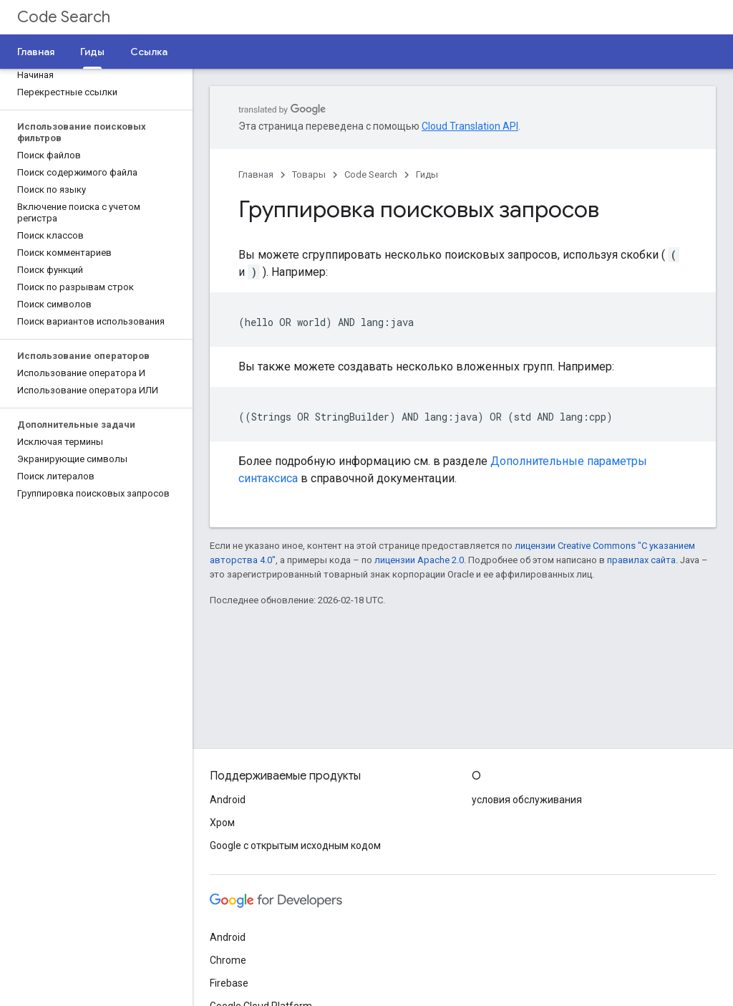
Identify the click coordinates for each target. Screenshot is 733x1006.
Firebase (229, 983)
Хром (222, 822)
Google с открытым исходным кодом (295, 845)
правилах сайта (641, 560)
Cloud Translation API (470, 126)
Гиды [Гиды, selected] (92, 51)
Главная (35, 51)
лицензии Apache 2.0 (419, 560)
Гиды (427, 174)
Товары (309, 174)
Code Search (63, 17)
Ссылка (149, 51)
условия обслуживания (527, 799)
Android (228, 799)
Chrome (228, 960)
